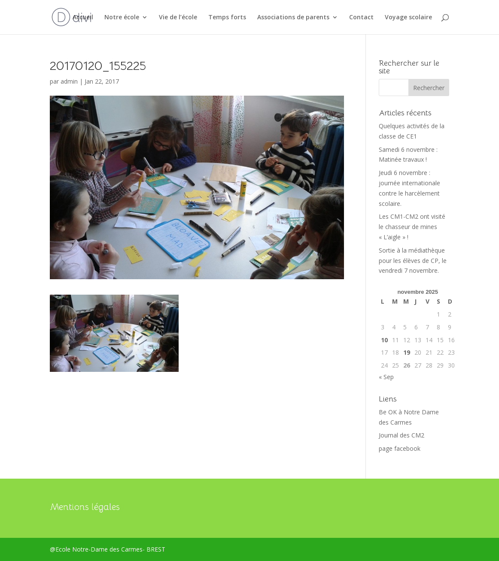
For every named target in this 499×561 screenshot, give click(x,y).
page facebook (399, 448)
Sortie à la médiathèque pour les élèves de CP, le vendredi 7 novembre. (413, 260)
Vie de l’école (178, 17)
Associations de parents (293, 17)
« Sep (386, 377)
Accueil (83, 17)
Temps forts (227, 17)
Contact (361, 17)
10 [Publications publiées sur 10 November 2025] (384, 340)
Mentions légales (85, 507)
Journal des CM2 (401, 435)
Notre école (121, 17)
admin (69, 81)
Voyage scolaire (408, 17)
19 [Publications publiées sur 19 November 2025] (406, 352)
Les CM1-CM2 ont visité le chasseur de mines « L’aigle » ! (412, 226)
